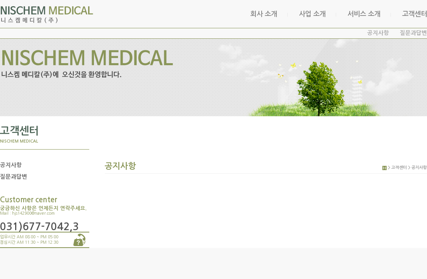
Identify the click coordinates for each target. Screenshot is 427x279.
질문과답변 (413, 33)
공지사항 (378, 33)
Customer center (28, 199)
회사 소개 (263, 13)
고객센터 (414, 13)
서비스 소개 (363, 13)
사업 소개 (312, 13)
